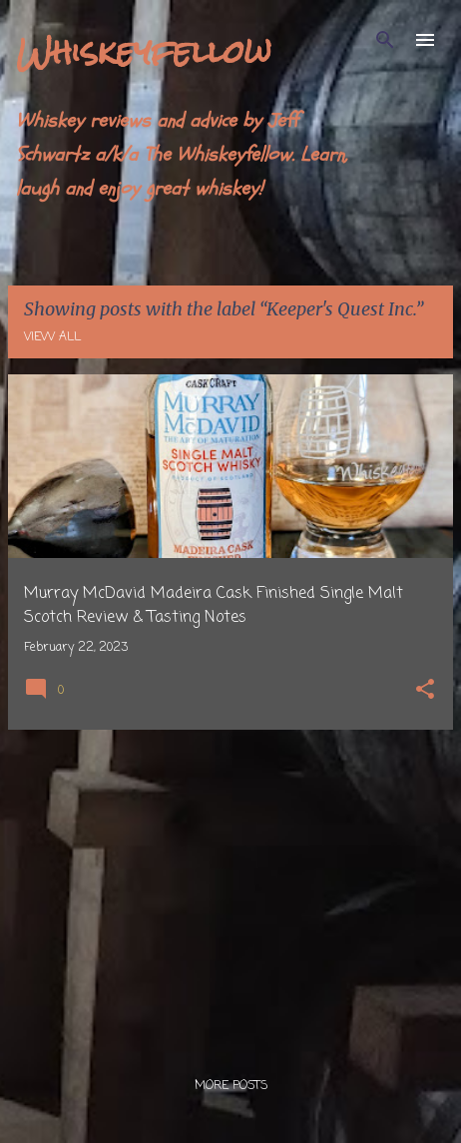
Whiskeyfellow (143, 51)
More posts (231, 1086)
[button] (425, 691)
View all (52, 337)
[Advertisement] (230, 885)
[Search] (385, 40)
